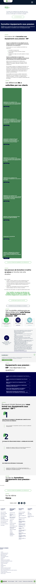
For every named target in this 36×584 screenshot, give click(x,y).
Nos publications (3, 522)
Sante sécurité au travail (4, 571)
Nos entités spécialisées (3, 518)
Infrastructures (12, 524)
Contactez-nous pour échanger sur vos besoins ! (18, 305)
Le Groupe (3, 508)
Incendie (2, 564)
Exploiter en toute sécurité (21, 519)
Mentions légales (11, 581)
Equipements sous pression (4, 562)
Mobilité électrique (3, 565)
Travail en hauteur (3, 573)
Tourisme (11, 532)
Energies (11, 521)
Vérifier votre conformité (22, 517)
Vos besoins (21, 508)
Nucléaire (2, 566)
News (29, 512)
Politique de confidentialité (28, 581)
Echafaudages (3, 557)
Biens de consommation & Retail (12, 515)
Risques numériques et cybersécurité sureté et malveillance (9, 570)
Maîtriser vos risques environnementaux (22, 524)
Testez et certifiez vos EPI (22, 516)
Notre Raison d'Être (4, 513)
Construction (12, 519)
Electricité (2, 558)
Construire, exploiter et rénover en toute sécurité (22, 531)
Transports (11, 535)
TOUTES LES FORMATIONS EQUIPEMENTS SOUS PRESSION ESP (18, 262)
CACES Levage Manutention (4, 556)
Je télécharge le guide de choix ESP (18, 300)
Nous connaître (3, 512)
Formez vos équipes (4, 548)
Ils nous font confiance (4, 523)
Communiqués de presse (31, 516)
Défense (11, 520)
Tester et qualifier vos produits (22, 538)
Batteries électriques (3, 555)
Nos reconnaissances (4, 521)
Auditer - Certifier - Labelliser (22, 528)
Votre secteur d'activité (13, 509)
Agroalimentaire (12, 512)
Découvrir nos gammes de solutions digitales (22, 533)
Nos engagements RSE (4, 519)
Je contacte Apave (18, 16)
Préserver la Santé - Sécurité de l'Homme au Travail (22, 522)
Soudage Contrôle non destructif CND (6, 572)
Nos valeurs (3, 525)
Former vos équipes (22, 512)
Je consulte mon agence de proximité (20, 350)
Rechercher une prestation (21, 514)
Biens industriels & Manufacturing (13, 517)
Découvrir (6, 258)
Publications (30, 514)
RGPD (16, 581)
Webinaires (29, 513)
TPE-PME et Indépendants (12, 534)
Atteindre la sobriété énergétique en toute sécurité (22, 536)
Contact (20, 581)
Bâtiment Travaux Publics (4, 554)
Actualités (30, 508)
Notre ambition (3, 514)
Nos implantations (4, 516)
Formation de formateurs (4, 563)
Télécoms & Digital (13, 529)
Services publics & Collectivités (13, 528)
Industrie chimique (13, 523)
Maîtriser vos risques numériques (22, 526)
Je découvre (18, 325)
